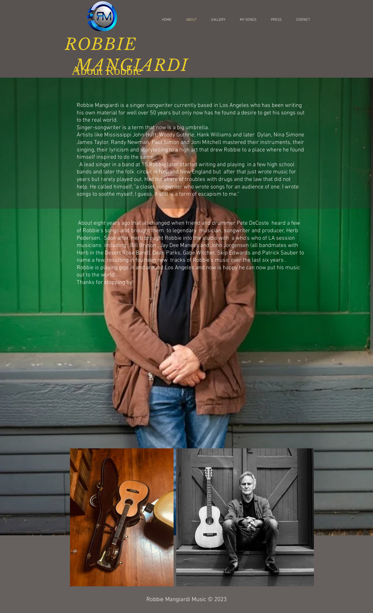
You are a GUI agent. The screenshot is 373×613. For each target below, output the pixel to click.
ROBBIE (101, 44)
